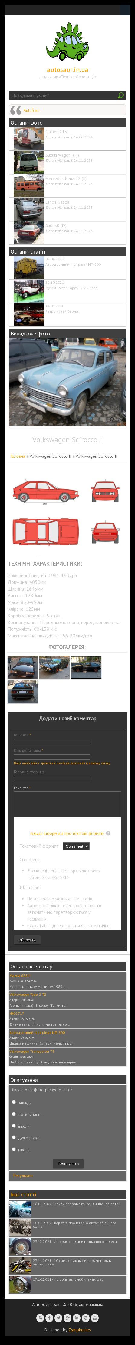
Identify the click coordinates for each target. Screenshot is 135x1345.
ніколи (24, 1154)
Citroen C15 (56, 131)
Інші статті (23, 1198)
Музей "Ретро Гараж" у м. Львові (72, 288)
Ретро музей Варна (61, 311)
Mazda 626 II (19, 980)
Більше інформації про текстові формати (67, 838)
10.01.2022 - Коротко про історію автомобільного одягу (74, 1229)
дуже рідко (29, 1142)
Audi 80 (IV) (56, 225)
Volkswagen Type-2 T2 (27, 999)
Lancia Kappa (57, 202)
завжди (25, 1107)
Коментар (22, 788)
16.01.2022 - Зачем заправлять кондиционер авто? (76, 1208)
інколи (24, 1131)
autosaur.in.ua (67, 69)
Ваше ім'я (22, 735)
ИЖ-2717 (16, 1018)
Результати (23, 1180)
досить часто (30, 1119)
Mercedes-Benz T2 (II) (66, 178)
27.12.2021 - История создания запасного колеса (75, 1246)
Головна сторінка (29, 772)
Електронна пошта (28, 750)
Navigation (125, 10)
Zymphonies (79, 1334)
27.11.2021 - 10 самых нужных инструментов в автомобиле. (72, 1267)
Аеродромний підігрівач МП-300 (73, 264)
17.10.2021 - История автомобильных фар (68, 1284)
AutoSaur (32, 110)
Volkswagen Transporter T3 (31, 1056)
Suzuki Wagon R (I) (62, 155)
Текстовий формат (40, 850)
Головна (18, 456)
